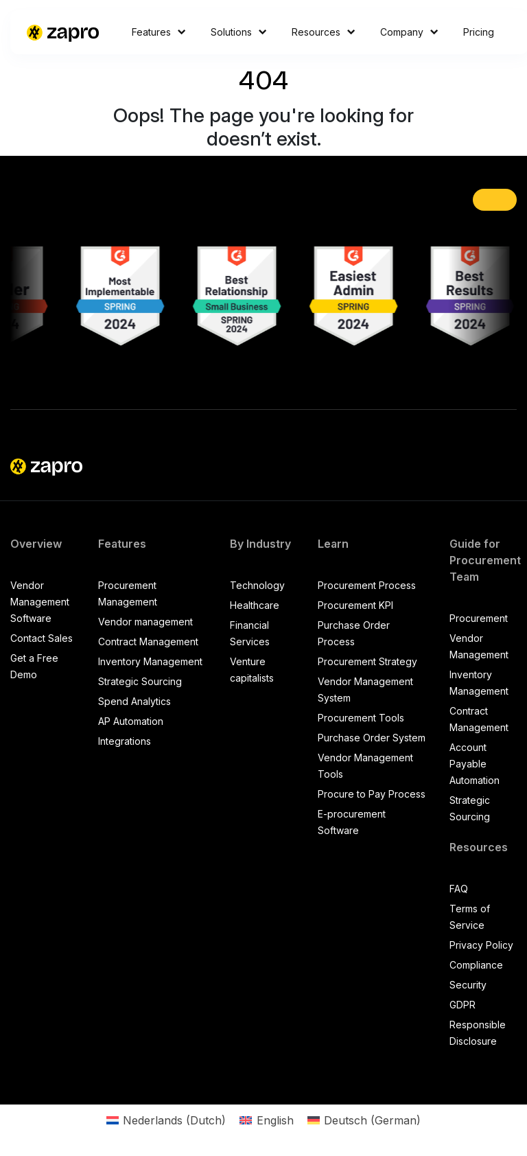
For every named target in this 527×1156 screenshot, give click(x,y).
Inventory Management (150, 661)
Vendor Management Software (39, 601)
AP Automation (130, 721)
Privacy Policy (481, 945)
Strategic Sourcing (140, 681)
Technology (257, 585)
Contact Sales (41, 638)
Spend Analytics (134, 701)
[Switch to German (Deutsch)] (364, 1120)
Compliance (476, 965)
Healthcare (254, 605)
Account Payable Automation (474, 763)
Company (409, 32)
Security (468, 985)
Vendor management (145, 621)
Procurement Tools (361, 718)
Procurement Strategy (367, 661)
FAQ (458, 888)
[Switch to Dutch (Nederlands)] (166, 1120)
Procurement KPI (355, 605)
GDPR (462, 1004)
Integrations (124, 741)
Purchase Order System (371, 737)
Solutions (239, 32)
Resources (323, 32)
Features (159, 32)
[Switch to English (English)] (266, 1120)
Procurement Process (367, 585)
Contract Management (148, 641)
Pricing (478, 32)
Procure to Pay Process (371, 794)
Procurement (478, 618)
